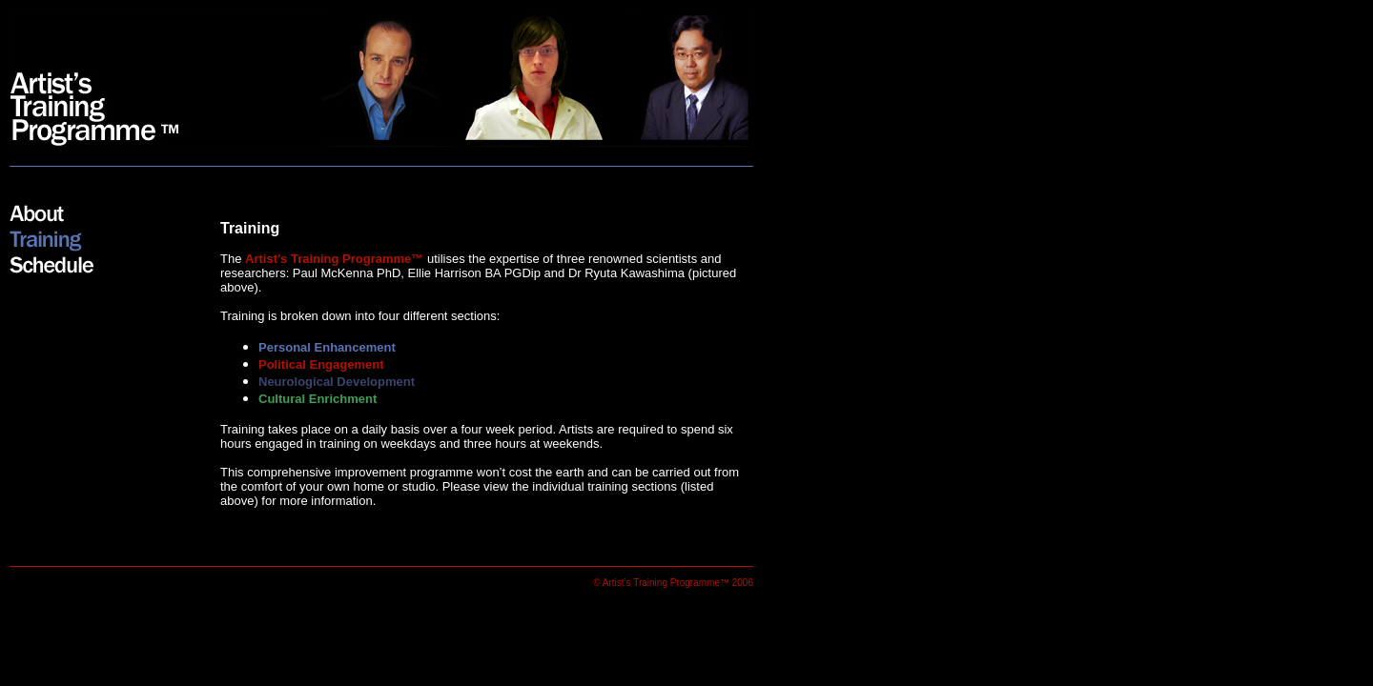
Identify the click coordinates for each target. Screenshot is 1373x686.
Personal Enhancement (327, 347)
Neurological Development (336, 381)
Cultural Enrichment (317, 399)
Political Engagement (320, 364)
